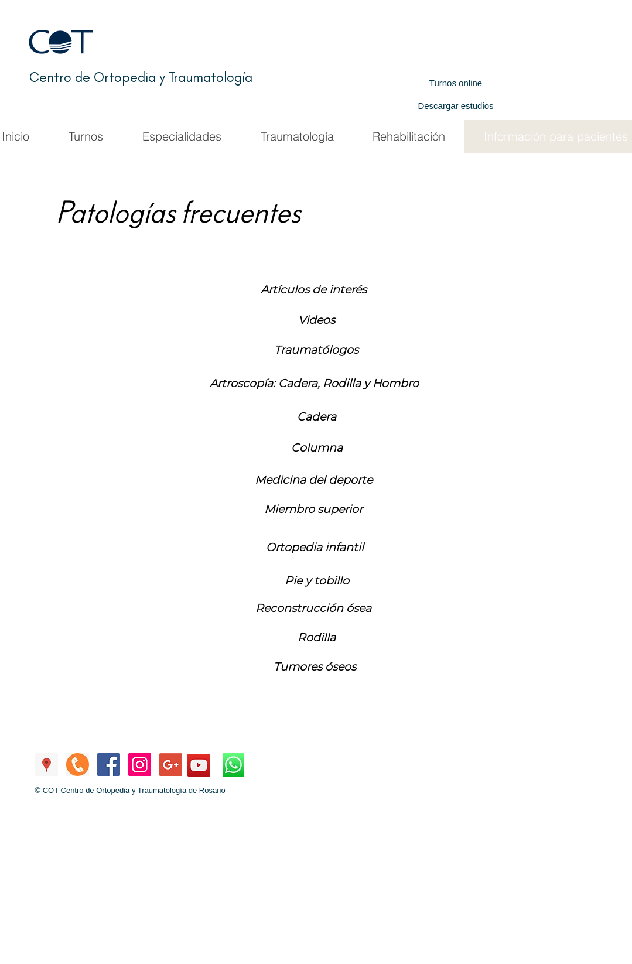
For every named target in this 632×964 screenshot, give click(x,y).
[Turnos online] (456, 82)
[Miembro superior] (313, 509)
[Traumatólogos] (316, 350)
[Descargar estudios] (456, 105)
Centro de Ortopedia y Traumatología (140, 77)
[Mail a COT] (170, 764)
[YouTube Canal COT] (198, 765)
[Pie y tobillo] (316, 581)
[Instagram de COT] (139, 764)
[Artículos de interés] (313, 290)
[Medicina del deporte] (313, 480)
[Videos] (316, 320)
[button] (316, 417)
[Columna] (316, 448)
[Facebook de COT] (108, 764)
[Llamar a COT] (77, 764)
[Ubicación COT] (46, 764)
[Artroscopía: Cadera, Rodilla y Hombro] (314, 383)
